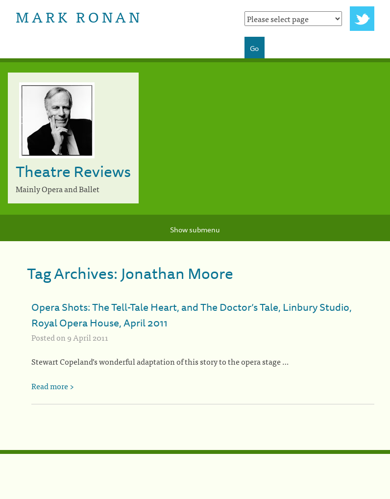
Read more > (52, 385)
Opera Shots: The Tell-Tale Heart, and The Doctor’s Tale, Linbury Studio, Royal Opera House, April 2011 (191, 315)
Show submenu (195, 229)
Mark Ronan (79, 16)
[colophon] (195, 452)
